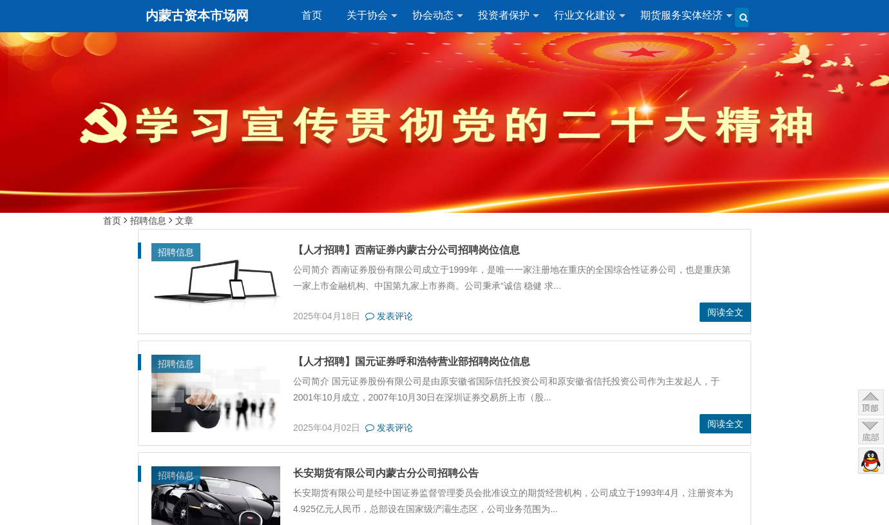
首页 (311, 15)
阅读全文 (734, 312)
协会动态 (433, 15)
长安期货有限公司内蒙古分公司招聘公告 (377, 473)
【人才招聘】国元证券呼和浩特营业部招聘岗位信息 (403, 361)
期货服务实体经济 (681, 15)
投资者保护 (504, 15)
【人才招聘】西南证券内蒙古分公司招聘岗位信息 (398, 249)
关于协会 (367, 15)
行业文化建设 (585, 15)
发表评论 (381, 316)
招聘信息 (148, 220)
